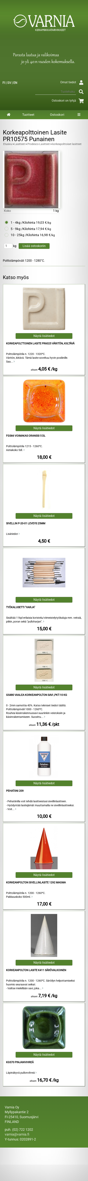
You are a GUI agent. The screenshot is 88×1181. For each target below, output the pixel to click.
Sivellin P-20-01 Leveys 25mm (25, 523)
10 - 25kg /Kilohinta (25, 235)
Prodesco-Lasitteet (38, 144)
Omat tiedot (72, 82)
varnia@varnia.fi (17, 1134)
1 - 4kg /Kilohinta (23, 222)
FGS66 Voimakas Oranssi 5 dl (25, 435)
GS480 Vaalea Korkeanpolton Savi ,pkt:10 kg (36, 695)
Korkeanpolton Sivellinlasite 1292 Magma (36, 882)
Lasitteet (19, 144)
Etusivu (7, 144)
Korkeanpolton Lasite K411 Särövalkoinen (36, 970)
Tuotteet (28, 115)
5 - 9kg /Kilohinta (23, 229)
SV (9, 83)
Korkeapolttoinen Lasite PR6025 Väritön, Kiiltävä (40, 343)
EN (15, 83)
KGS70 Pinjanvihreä (20, 1062)
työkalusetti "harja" (20, 607)
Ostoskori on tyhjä (68, 100)
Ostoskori (57, 115)
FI (3, 83)
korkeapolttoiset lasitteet (67, 144)
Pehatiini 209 (15, 790)
